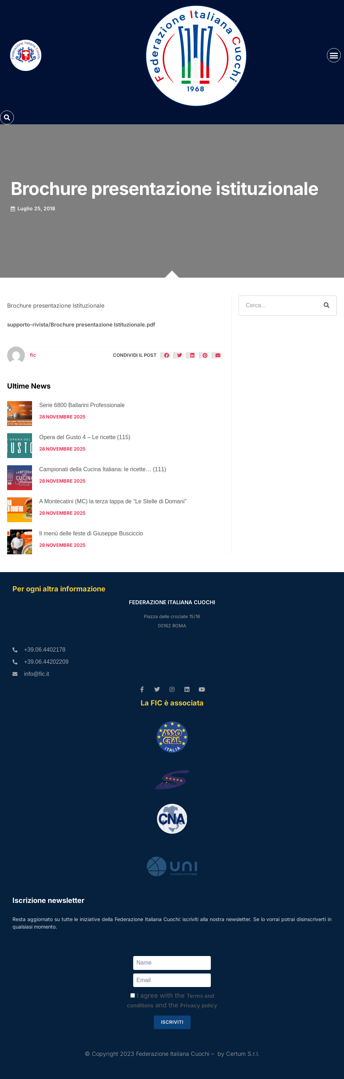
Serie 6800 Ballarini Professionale (82, 405)
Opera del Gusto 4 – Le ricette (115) (84, 437)
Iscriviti (172, 1022)
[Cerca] (327, 305)
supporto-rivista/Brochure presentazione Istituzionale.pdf (81, 324)
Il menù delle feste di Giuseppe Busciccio (91, 533)
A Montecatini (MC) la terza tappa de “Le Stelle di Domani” (113, 501)
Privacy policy (198, 1005)
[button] (334, 55)
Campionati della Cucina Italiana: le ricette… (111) (102, 469)
